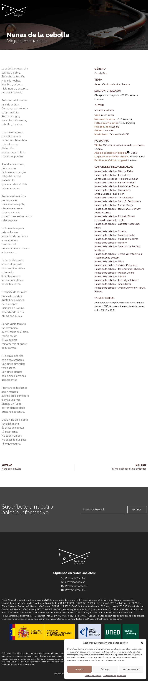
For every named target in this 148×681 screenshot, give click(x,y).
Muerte (126, 84)
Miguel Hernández (104, 110)
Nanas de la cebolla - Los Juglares (112, 190)
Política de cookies (93, 675)
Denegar (105, 669)
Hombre (109, 130)
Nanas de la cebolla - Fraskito (110, 242)
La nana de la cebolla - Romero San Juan (116, 179)
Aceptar (79, 669)
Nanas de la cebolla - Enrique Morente (115, 182)
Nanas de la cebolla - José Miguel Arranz (116, 280)
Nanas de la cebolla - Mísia (109, 261)
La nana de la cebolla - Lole (109, 220)
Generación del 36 (119, 134)
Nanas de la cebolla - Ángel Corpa (112, 284)
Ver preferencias (131, 669)
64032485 (107, 115)
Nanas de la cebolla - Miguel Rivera (113, 205)
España (115, 126)
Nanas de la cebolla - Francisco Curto (114, 235)
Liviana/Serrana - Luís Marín (109, 194)
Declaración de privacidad (114, 675)
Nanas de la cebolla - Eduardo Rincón (114, 216)
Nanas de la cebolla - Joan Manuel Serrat (116, 186)
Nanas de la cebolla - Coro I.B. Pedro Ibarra (117, 201)
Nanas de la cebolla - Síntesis (110, 231)
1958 (134, 153)
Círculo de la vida (111, 84)
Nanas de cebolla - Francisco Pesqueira (115, 265)
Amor (97, 84)
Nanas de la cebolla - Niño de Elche (113, 171)
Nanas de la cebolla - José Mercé (112, 175)
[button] (141, 642)
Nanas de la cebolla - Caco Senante (113, 197)
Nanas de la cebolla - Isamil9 (110, 276)
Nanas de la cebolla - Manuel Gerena (114, 272)
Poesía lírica (100, 73)
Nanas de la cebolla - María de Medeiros (116, 239)
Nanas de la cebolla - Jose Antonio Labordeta (119, 269)
